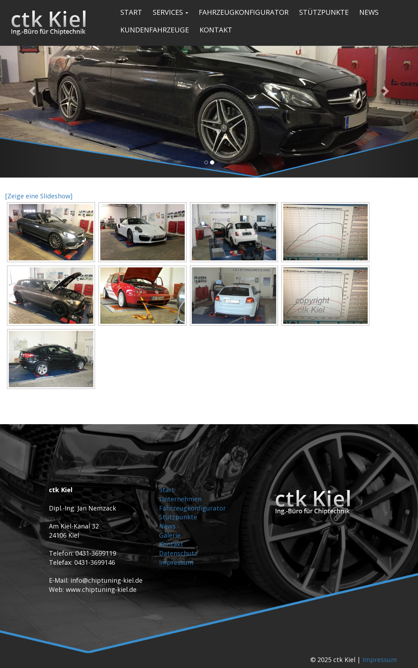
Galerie (169, 535)
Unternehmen (180, 499)
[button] (31, 89)
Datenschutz (178, 553)
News (369, 12)
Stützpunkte (324, 12)
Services (170, 12)
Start (131, 12)
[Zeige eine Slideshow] (38, 196)
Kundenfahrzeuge (154, 30)
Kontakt (216, 30)
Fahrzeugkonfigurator (244, 12)
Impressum (176, 562)
